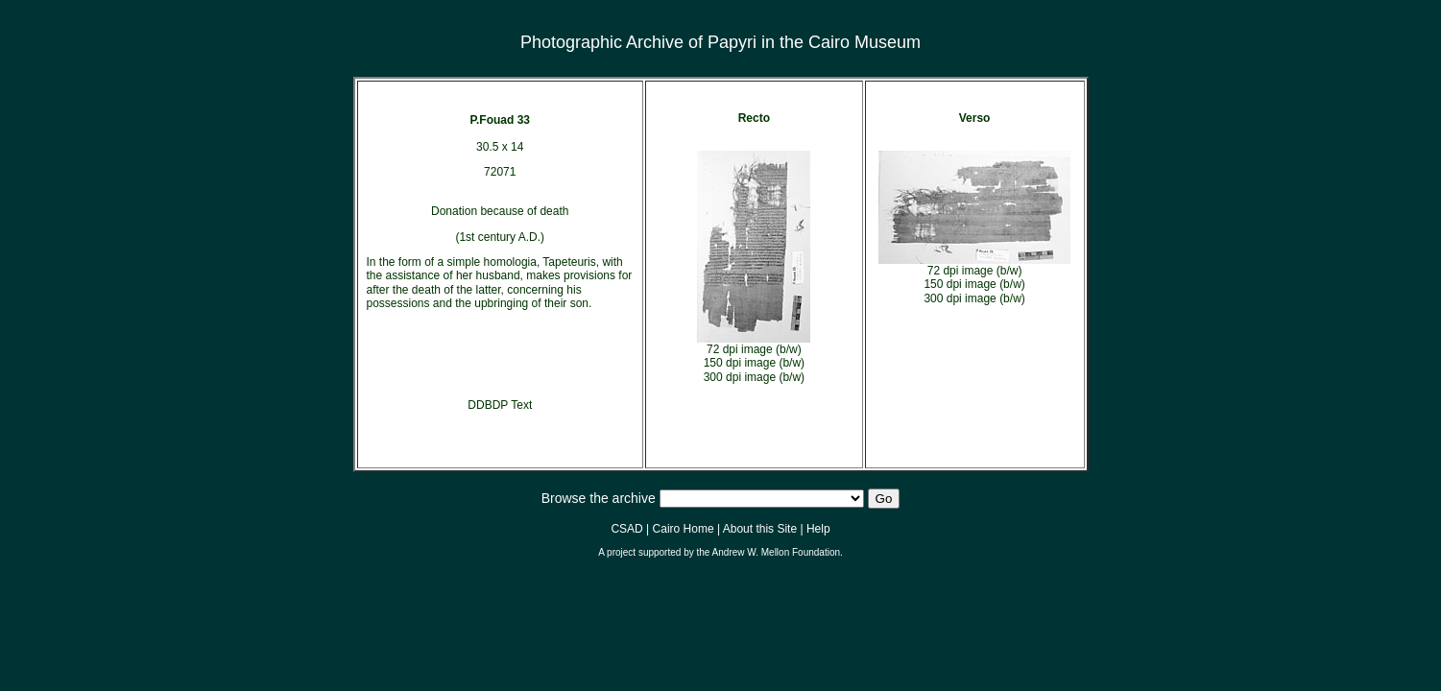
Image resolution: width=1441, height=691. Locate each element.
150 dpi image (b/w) (754, 362)
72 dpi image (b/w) (754, 349)
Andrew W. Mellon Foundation (776, 552)
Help (818, 529)
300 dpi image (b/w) (754, 377)
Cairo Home (683, 529)
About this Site (760, 529)
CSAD (626, 529)
